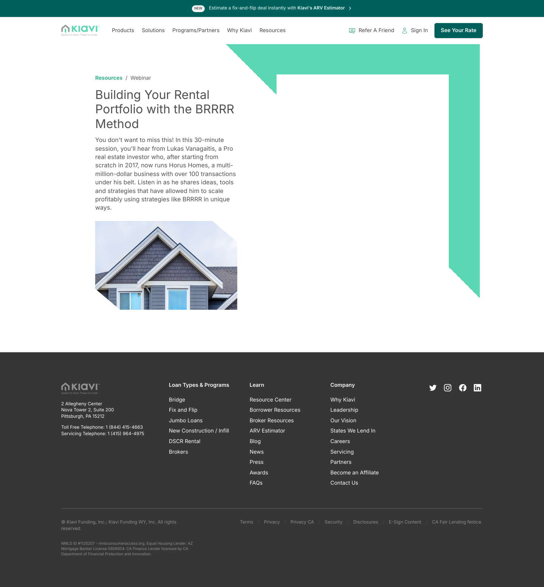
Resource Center (271, 400)
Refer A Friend (371, 30)
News (257, 452)
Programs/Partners (195, 30)
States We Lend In (353, 431)
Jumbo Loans (185, 420)
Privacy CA (302, 522)
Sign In (414, 30)
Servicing (342, 452)
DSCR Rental (184, 441)
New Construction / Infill (199, 431)
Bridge (177, 400)
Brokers (178, 452)
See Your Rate (458, 30)
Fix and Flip (183, 410)
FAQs (256, 483)
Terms (246, 522)
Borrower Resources (275, 410)
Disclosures (365, 522)
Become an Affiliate (355, 473)
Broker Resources (272, 420)
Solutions (153, 30)
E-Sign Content (405, 522)
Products (123, 30)
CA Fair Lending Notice (456, 522)
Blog (255, 441)
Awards (259, 473)
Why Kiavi (239, 30)
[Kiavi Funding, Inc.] (80, 31)
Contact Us (345, 483)
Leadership (345, 410)
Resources (273, 30)
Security (334, 522)
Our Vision (344, 420)
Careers (340, 441)
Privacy (272, 522)
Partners (341, 462)
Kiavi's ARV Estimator (325, 8)
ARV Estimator (267, 431)
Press (257, 462)
